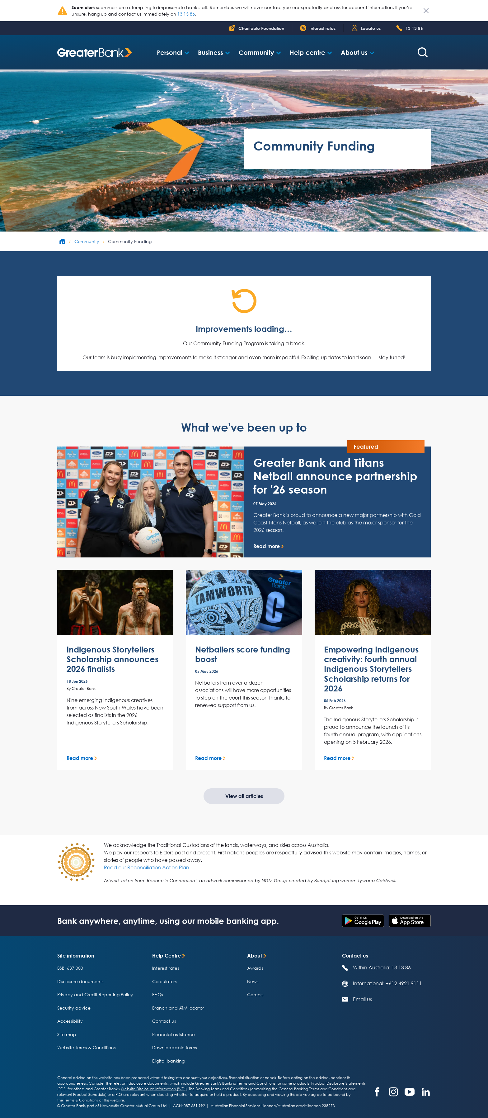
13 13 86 (186, 14)
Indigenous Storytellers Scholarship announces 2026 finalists (112, 659)
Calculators (164, 981)
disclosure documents (148, 1083)
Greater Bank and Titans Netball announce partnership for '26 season (335, 476)
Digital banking (168, 1060)
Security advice (74, 1007)
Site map (66, 1034)
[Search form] (423, 52)
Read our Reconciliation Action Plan (146, 867)
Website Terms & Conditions (86, 1047)
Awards (255, 968)
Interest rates (165, 968)
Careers (255, 994)
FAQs (157, 994)
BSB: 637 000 (70, 968)
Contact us (164, 1021)
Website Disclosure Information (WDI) (154, 1089)
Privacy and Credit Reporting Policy (95, 994)
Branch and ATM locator (178, 1007)
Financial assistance (173, 1034)
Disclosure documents (80, 981)
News (252, 981)
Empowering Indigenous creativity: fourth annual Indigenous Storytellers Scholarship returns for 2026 (371, 669)
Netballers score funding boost (242, 654)
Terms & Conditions (81, 1100)
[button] (173, 52)
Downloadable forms (174, 1047)
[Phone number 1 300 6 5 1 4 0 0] (409, 28)
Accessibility (70, 1021)
